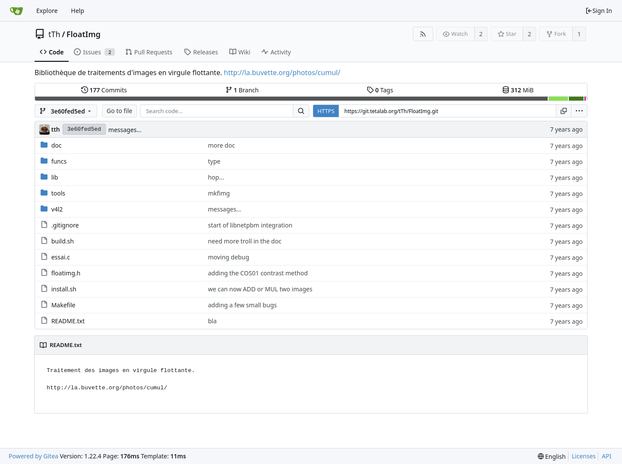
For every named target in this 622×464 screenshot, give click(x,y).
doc (56, 145)
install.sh (63, 289)
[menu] (579, 110)
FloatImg (84, 34)
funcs (59, 161)
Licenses (584, 456)
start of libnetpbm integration (250, 225)
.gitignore (65, 225)
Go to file (119, 111)
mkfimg (219, 193)
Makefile (63, 305)
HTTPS (325, 111)
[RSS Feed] (423, 34)
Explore (46, 10)
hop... (216, 177)
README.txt (68, 321)
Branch (242, 90)
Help (77, 10)
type (214, 161)
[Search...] (301, 110)
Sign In (598, 10)
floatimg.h (66, 273)
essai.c (60, 257)
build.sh (62, 241)
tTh (54, 34)
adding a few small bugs (242, 305)
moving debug (228, 257)
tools (58, 193)
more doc (221, 145)
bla (212, 321)
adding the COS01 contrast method (258, 273)
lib (54, 177)
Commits (104, 90)
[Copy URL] (563, 110)
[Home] (16, 11)
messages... (125, 130)
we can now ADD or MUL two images (260, 289)
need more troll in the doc (244, 241)
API (606, 456)
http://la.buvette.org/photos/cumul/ (282, 72)
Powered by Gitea (33, 456)
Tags (380, 90)
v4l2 (57, 209)
